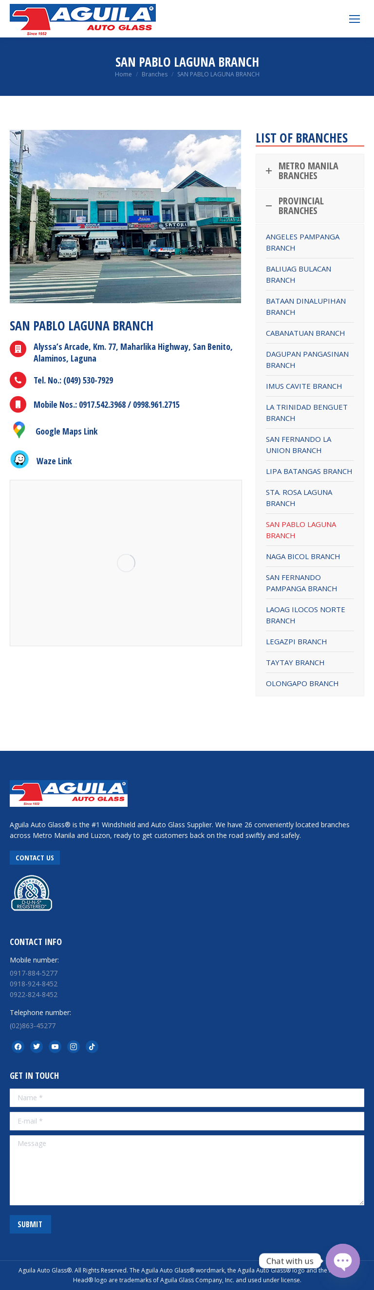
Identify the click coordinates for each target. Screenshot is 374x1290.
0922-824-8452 (33, 994)
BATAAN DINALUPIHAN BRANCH (306, 306)
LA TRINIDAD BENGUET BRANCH (307, 412)
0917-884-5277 (33, 973)
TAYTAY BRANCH (295, 662)
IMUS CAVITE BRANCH (304, 386)
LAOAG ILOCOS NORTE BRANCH (305, 614)
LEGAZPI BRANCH (296, 641)
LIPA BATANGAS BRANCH (309, 471)
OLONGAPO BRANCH (302, 683)
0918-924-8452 (33, 983)
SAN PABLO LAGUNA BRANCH (301, 529)
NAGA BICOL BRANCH (303, 556)
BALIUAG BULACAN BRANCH (298, 274)
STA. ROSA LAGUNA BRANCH (299, 497)
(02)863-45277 (33, 1025)
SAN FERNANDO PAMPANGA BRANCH (301, 582)
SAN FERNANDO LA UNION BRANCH (298, 444)
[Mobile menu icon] (354, 19)
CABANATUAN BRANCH (305, 333)
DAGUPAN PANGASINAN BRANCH (307, 359)
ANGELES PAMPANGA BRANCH (302, 242)
